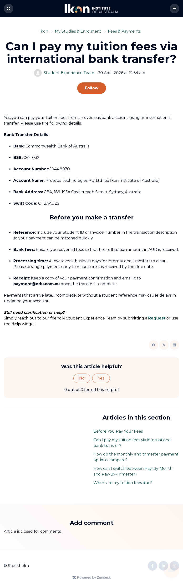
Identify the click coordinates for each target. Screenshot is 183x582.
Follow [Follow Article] (91, 88)
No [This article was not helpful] (82, 378)
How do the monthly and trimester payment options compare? (135, 457)
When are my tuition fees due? (122, 483)
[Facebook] (153, 345)
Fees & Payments (124, 31)
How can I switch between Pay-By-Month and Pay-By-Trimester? (133, 471)
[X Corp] (164, 345)
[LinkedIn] (174, 345)
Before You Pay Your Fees (118, 431)
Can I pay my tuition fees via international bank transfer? (132, 443)
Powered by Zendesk (94, 577)
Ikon (44, 31)
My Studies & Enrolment (78, 31)
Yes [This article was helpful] (101, 378)
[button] (8, 8)
